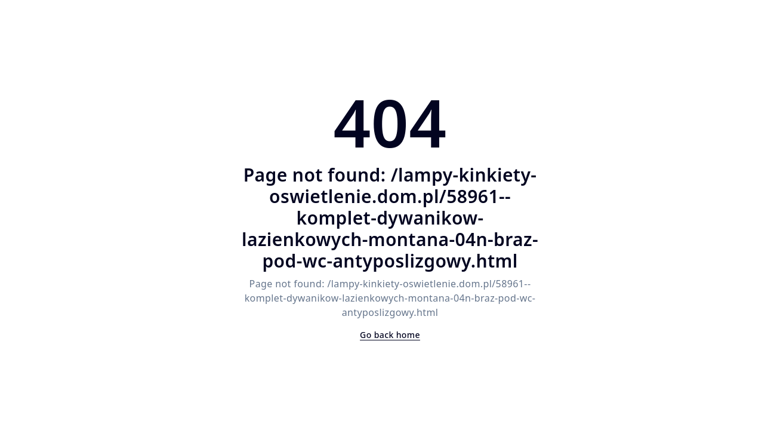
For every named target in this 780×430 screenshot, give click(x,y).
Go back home (390, 334)
